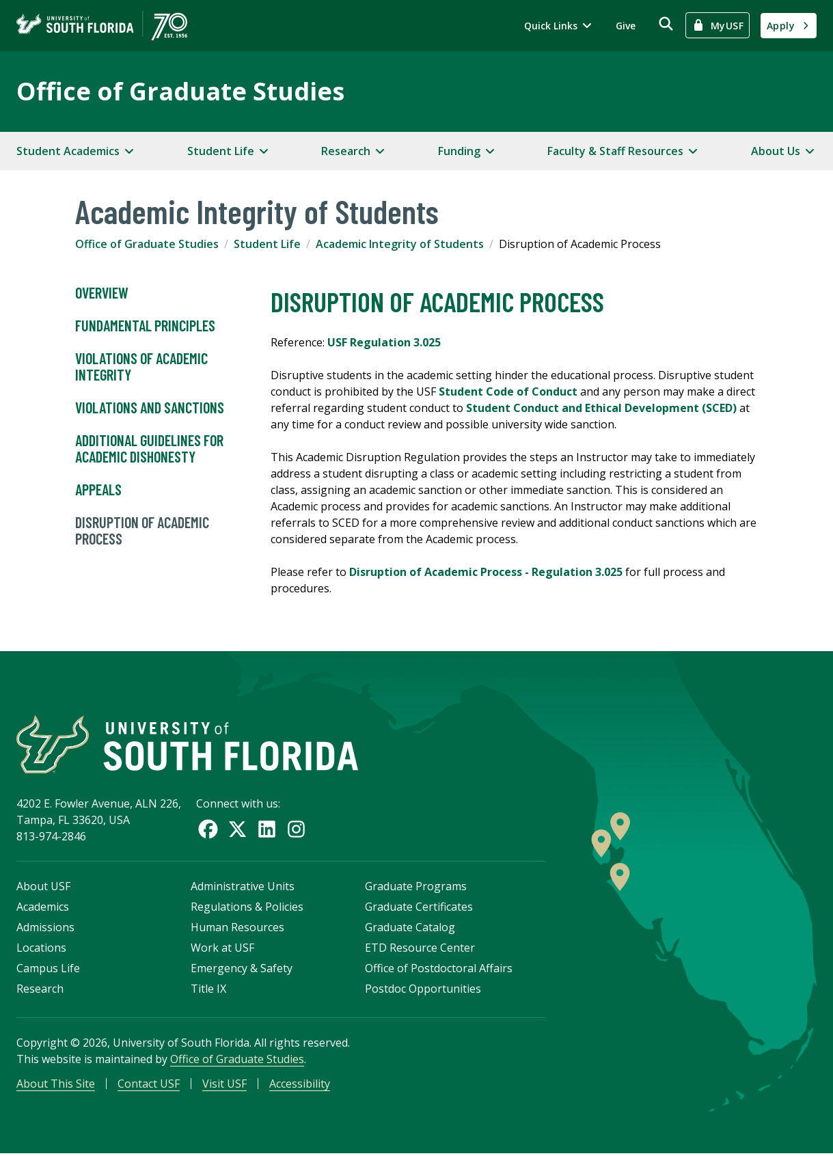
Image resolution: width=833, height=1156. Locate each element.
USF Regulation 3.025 (384, 342)
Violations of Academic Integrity (141, 366)
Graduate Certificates (419, 908)
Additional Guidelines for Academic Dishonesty (149, 448)
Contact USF (149, 1084)
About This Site (55, 1084)
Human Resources (237, 928)
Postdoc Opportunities (423, 989)
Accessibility (299, 1084)
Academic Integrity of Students (400, 243)
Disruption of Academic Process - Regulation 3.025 (487, 571)
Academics (42, 908)
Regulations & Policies (247, 908)
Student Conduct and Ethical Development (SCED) (601, 407)
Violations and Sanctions (149, 408)
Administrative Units (243, 887)
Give (626, 25)
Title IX (208, 989)
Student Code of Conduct (508, 391)
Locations (41, 949)
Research (40, 989)
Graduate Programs (416, 887)
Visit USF (224, 1084)
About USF (43, 887)
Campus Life (48, 969)
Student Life (267, 243)
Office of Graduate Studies (180, 91)
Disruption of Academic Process (142, 530)
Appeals (98, 490)
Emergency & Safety (241, 969)
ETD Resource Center (420, 949)
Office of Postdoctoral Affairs (439, 969)
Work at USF (222, 949)
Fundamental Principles (145, 326)
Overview (101, 293)
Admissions (45, 928)
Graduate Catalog (410, 928)
